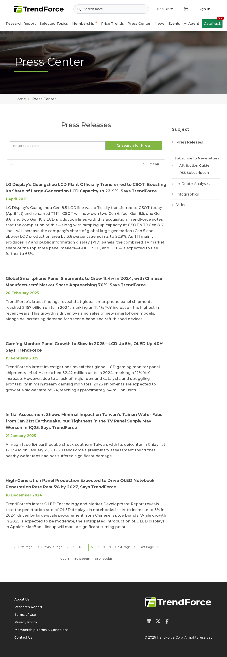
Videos (182, 205)
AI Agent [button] (191, 23)
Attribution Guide (194, 165)
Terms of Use (25, 615)
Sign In (204, 9)
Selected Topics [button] (54, 23)
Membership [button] (83, 23)
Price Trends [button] (112, 23)
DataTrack (213, 22)
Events (174, 23)
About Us (21, 599)
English (165, 9)
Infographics (187, 194)
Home (20, 99)
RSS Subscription (194, 172)
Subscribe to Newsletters (197, 158)
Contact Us (23, 637)
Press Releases (189, 142)
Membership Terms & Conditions (41, 630)
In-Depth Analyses (192, 184)
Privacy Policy (25, 622)
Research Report (21, 23)
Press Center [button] (139, 23)
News (160, 23)
